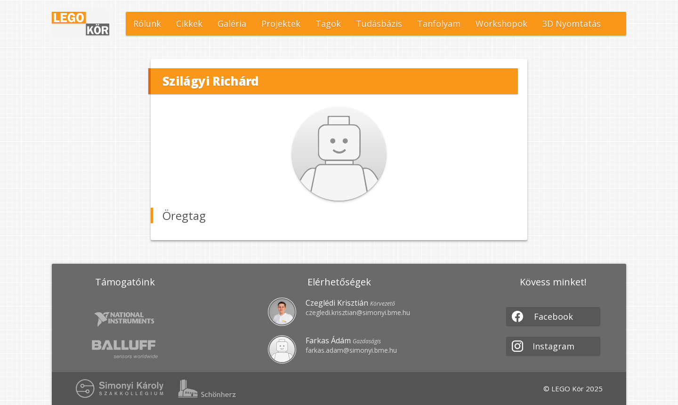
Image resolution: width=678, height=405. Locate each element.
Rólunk (147, 23)
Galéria (232, 23)
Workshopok (501, 23)
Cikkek (189, 23)
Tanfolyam (438, 23)
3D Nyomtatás (571, 23)
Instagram (543, 346)
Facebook (542, 316)
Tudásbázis (379, 23)
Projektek (280, 23)
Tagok (328, 23)
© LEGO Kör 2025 (573, 388)
